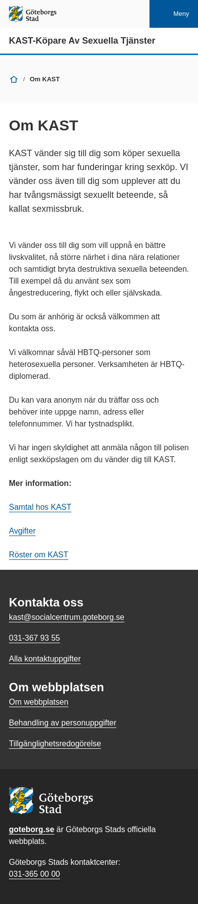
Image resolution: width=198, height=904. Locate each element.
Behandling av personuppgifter (62, 723)
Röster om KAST (38, 554)
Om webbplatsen (38, 702)
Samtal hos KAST (40, 507)
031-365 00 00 (34, 874)
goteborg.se (31, 829)
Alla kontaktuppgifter (45, 659)
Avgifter (22, 531)
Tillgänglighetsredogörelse (55, 743)
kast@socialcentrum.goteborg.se (66, 617)
